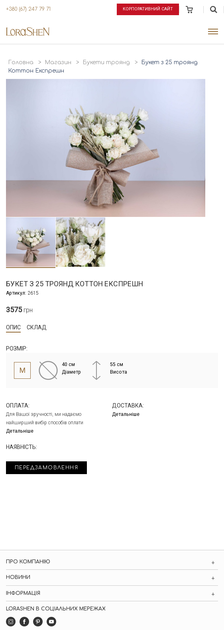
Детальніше (19, 431)
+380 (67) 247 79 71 (28, 9)
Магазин (58, 62)
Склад (37, 327)
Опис (13, 327)
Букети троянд (106, 62)
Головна (20, 62)
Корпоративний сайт (148, 9)
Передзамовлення (46, 468)
